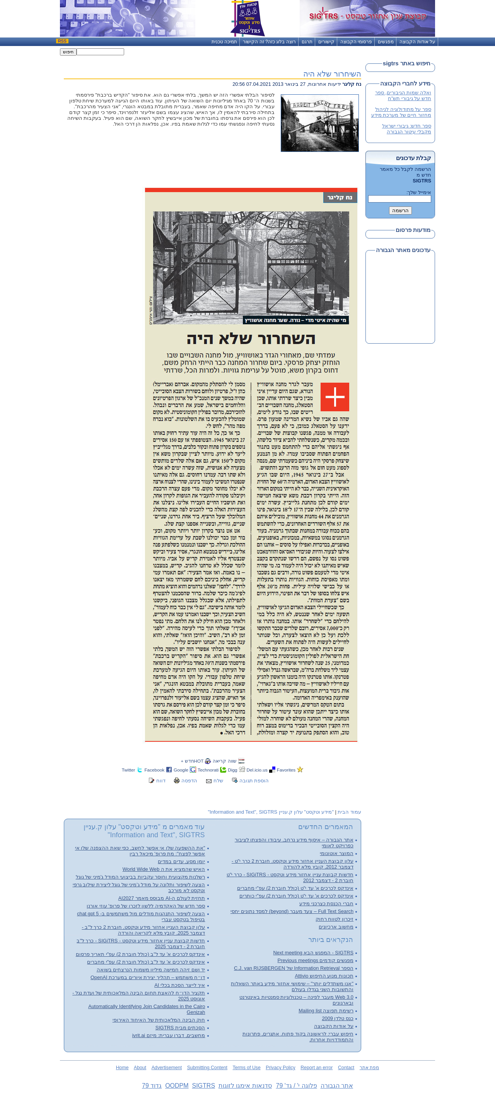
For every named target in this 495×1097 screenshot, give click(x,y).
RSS (62, 41)
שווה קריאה (224, 760)
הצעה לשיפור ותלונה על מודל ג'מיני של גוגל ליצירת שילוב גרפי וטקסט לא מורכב (139, 887)
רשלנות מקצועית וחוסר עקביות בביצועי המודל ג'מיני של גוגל (140, 877)
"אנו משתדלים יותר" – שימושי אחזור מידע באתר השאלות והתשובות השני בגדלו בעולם (292, 986)
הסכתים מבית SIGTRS (180, 1028)
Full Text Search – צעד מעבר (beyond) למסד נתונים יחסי (291, 911)
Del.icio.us (257, 769)
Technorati (208, 769)
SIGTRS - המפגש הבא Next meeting (313, 953)
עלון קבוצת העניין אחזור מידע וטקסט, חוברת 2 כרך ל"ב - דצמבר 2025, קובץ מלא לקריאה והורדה (143, 930)
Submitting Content (207, 1067)
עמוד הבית (349, 812)
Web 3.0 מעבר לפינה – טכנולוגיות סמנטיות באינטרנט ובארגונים (296, 1000)
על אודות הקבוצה (417, 41)
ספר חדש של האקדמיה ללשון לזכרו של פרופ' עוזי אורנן (146, 906)
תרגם (307, 41)
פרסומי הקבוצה (356, 41)
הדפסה (189, 781)
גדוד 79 (152, 1085)
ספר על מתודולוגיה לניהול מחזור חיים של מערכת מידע (401, 112)
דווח (161, 781)
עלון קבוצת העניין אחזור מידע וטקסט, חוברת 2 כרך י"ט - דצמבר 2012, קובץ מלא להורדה (292, 864)
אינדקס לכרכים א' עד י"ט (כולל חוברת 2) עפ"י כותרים (296, 896)
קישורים (326, 41)
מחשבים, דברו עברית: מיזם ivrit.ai (168, 1035)
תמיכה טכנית (224, 41)
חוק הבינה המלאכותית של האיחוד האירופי (159, 1020)
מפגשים (386, 41)
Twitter (128, 769)
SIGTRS (203, 1085)
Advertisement (167, 1067)
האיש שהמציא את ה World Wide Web (164, 869)
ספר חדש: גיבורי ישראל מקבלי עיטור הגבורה (406, 129)
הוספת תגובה (254, 781)
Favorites (286, 769)
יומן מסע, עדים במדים (181, 861)
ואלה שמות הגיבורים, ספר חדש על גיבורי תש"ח (403, 95)
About (140, 1067)
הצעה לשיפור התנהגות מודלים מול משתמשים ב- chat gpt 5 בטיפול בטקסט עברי (141, 916)
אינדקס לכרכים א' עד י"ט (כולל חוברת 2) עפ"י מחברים (295, 888)
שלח (218, 781)
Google (181, 769)
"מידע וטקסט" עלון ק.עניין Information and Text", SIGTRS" (271, 812)
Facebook (154, 769)
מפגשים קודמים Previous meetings (315, 960)
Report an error (316, 1067)
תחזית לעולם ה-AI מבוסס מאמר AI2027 (161, 898)
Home (122, 1067)
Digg (232, 769)
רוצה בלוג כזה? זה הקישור (269, 41)
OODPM (176, 1085)
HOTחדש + (192, 760)
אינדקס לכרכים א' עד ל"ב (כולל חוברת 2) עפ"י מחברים (146, 962)
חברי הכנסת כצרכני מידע (326, 903)
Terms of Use (247, 1067)
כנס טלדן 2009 (337, 1018)
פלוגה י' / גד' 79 (296, 1085)
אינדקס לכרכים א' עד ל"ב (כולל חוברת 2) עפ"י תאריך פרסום (140, 954)
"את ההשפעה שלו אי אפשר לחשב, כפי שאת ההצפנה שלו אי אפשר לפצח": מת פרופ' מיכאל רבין (140, 851)
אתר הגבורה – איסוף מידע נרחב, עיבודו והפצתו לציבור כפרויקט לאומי (294, 842)
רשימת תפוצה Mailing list (326, 1011)
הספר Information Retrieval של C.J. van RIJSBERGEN (293, 968)
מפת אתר (369, 1067)
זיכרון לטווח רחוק (334, 919)
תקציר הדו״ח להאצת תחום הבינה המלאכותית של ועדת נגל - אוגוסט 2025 (138, 996)
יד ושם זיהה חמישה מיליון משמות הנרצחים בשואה (151, 970)
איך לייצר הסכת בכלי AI (179, 985)
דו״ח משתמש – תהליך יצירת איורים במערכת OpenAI (147, 977)
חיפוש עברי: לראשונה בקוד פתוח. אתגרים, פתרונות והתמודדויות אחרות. (297, 1036)
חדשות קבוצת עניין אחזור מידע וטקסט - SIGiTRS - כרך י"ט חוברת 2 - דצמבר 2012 (290, 877)
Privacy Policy (280, 1067)
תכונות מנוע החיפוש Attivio (324, 976)
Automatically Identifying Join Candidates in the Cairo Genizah (146, 1009)
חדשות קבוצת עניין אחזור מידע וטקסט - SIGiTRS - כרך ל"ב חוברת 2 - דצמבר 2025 (141, 943)
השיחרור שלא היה (332, 73)
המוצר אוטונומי (336, 853)
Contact (346, 1067)
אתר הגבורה (337, 1085)
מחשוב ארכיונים (336, 927)
